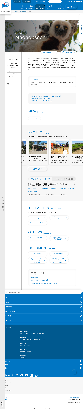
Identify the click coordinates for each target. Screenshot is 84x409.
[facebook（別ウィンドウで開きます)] (3, 200)
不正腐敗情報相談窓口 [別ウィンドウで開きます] (6, 383)
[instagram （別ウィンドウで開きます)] (36, 368)
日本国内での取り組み (8, 304)
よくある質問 (35, 1)
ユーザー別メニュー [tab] (8, 320)
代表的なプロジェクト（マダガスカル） (12, 59)
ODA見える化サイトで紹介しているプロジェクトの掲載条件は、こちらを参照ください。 (47, 187)
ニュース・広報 (6, 308)
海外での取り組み (6, 299)
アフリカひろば (35, 71)
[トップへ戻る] (74, 365)
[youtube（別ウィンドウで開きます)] (3, 203)
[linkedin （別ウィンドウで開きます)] (31, 368)
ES (80, 1)
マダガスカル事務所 (12, 55)
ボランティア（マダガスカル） (13, 63)
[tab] (67, 1)
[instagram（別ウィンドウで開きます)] (3, 210)
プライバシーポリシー (6, 375)
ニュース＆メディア (12, 66)
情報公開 (3, 380)
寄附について (17, 1)
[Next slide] (65, 145)
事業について (5, 295)
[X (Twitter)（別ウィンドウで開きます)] (3, 197)
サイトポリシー (5, 373)
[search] (55, 1)
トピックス (10, 69)
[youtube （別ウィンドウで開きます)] (26, 368)
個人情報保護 (4, 378)
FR (77, 1)
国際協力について (6, 313)
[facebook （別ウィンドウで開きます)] (21, 368)
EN (74, 1)
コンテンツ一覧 (27, 1)
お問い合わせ (42, 1)
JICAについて (5, 290)
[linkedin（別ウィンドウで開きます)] (3, 207)
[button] (49, 44)
